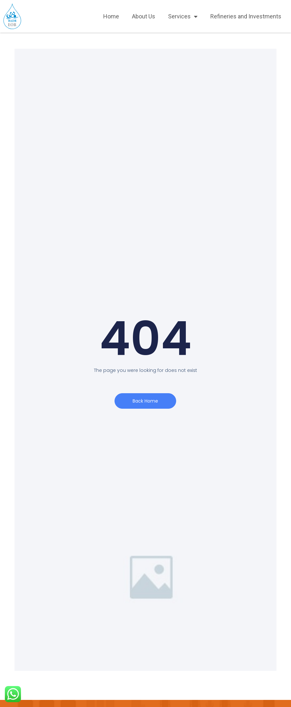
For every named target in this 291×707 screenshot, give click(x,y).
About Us (143, 16)
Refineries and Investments (245, 16)
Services (182, 16)
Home (111, 16)
